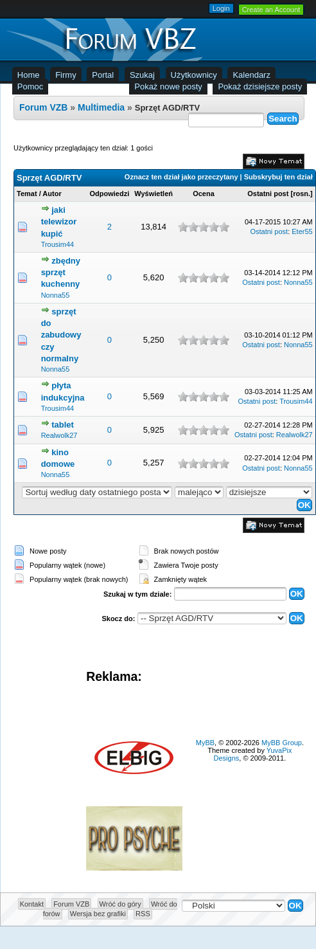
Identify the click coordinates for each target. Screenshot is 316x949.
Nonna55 (55, 295)
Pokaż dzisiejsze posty (260, 86)
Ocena (204, 193)
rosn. (301, 193)
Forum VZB (43, 107)
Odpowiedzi (110, 193)
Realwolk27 (59, 435)
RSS (143, 913)
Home (28, 75)
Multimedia (101, 107)
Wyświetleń (153, 193)
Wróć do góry (120, 904)
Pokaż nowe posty (168, 86)
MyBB (205, 742)
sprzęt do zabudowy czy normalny (61, 335)
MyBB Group (281, 742)
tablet (62, 424)
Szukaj (142, 75)
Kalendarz (251, 75)
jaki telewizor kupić (59, 221)
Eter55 (302, 231)
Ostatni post (267, 193)
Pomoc (30, 86)
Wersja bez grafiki (98, 913)
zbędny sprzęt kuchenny (60, 272)
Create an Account (271, 10)
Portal (103, 75)
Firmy (65, 75)
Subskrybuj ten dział (278, 177)
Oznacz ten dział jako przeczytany (181, 177)
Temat (27, 193)
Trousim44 (58, 244)
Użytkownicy (194, 75)
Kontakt (32, 904)
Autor (51, 193)
